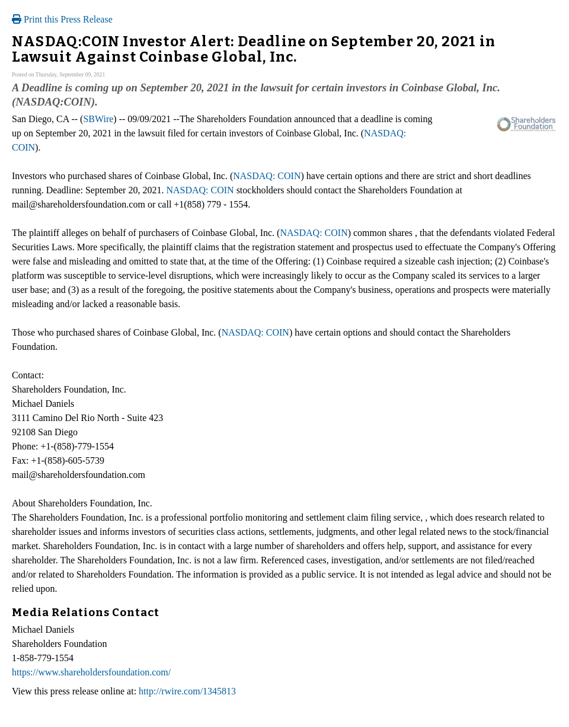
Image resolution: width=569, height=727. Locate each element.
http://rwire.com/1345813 (187, 691)
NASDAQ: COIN (267, 176)
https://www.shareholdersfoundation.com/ (91, 672)
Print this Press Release (62, 19)
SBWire (98, 119)
